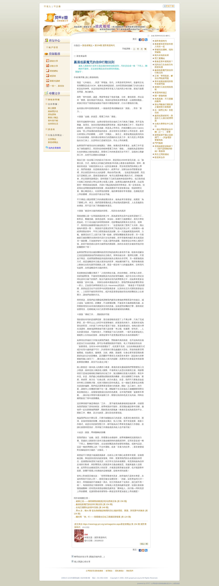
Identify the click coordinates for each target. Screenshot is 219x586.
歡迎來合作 (160, 157)
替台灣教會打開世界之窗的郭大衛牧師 (164, 105)
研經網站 (52, 71)
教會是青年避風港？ (164, 61)
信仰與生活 (53, 124)
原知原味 (52, 114)
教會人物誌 (53, 117)
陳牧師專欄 (54, 99)
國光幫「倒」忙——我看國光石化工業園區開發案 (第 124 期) (103, 517)
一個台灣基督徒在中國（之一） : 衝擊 (164, 130)
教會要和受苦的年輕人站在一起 (164, 45)
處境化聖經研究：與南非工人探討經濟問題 (164, 118)
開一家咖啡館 (161, 96)
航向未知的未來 (162, 55)
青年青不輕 (53, 120)
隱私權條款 (119, 571)
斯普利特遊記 (161, 92)
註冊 (58, 6)
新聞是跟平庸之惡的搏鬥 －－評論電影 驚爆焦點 (164, 137)
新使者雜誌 (53, 142)
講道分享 (52, 61)
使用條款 (109, 571)
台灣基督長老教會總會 (94, 571)
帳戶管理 (53, 47)
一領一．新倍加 (55, 86)
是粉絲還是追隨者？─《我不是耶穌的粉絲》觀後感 (164, 148)
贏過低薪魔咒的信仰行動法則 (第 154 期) (94, 504)
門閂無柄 (159, 143)
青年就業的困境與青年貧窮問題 (164, 82)
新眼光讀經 (53, 81)
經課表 (51, 76)
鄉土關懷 (52, 108)
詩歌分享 (52, 66)
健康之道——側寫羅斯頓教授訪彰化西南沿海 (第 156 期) (101, 501)
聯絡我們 (129, 571)
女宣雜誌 (52, 139)
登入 (48, 6)
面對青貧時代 (161, 41)
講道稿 (51, 129)
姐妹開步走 (53, 111)
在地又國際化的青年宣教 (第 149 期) (92, 507)
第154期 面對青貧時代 (105, 45)
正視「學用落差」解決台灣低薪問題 (164, 77)
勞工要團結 (160, 58)
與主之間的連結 (162, 154)
